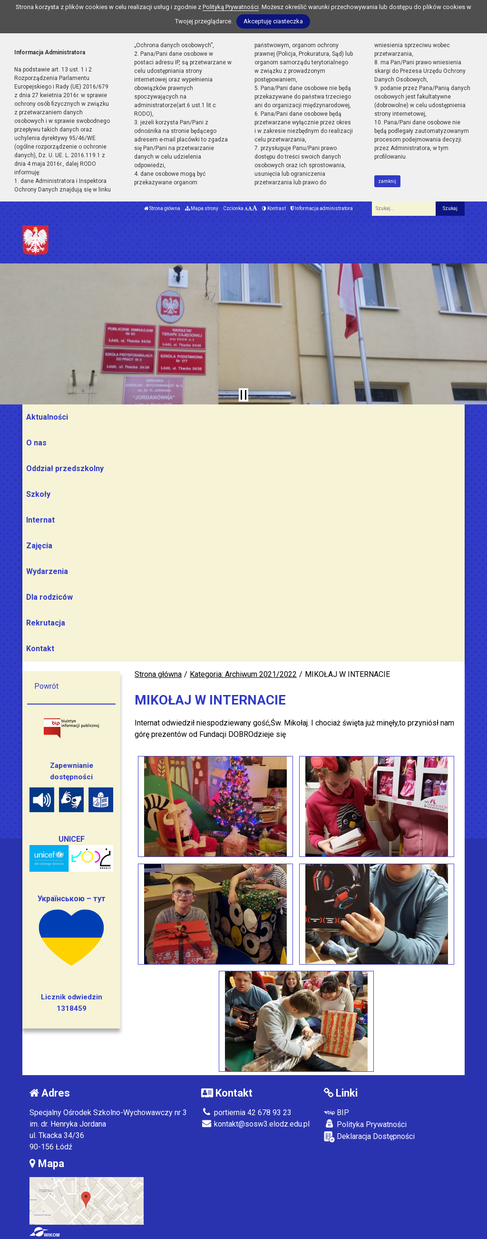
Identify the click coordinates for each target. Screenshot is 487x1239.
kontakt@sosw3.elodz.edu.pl (255, 1123)
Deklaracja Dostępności (369, 1136)
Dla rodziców (49, 597)
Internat (40, 519)
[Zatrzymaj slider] (243, 395)
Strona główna (162, 208)
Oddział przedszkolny (65, 468)
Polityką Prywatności (231, 6)
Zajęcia (39, 545)
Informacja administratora (322, 208)
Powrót (46, 686)
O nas (36, 442)
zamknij (387, 181)
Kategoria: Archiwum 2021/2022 (243, 674)
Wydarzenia (47, 571)
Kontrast (274, 208)
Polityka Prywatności (365, 1124)
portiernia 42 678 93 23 (246, 1112)
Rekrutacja (45, 622)
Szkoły (38, 494)
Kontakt (40, 648)
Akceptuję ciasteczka (273, 21)
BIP (336, 1112)
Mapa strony (201, 208)
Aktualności (47, 417)
